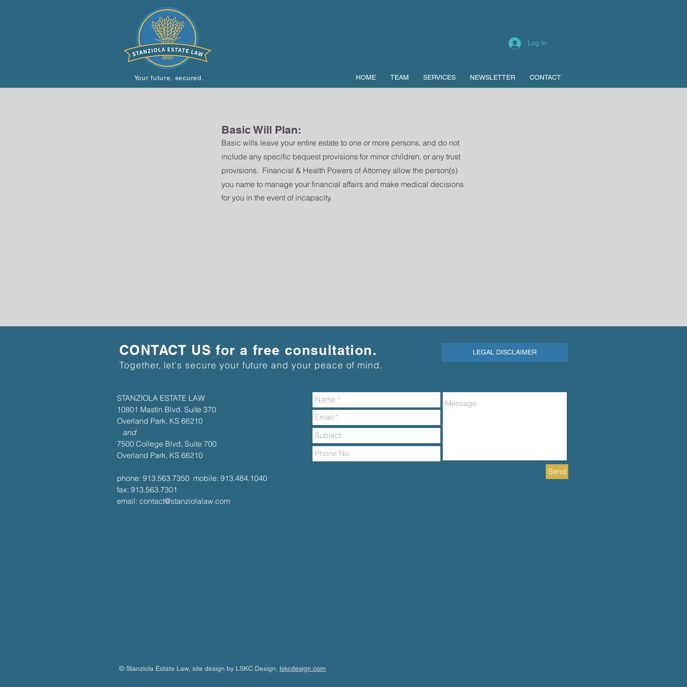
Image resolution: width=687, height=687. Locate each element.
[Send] (557, 471)
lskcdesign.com (303, 668)
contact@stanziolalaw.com (184, 501)
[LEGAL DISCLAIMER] (504, 352)
